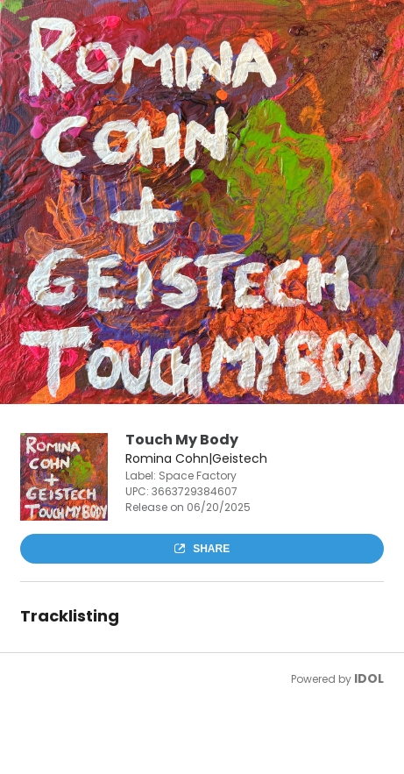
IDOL (369, 678)
